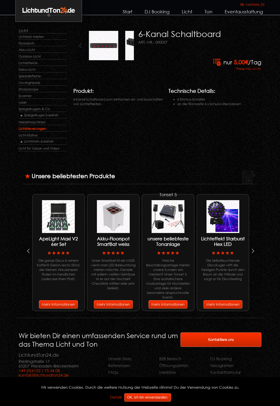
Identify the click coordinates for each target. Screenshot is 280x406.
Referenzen (119, 365)
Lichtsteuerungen (32, 128)
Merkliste (167, 372)
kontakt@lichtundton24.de (44, 375)
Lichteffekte (28, 63)
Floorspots (26, 43)
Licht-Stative (28, 135)
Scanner (25, 96)
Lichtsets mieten (31, 36)
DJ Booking (157, 11)
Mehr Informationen (58, 304)
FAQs (113, 372)
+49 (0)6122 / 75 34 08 (39, 370)
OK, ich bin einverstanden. (147, 397)
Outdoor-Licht (30, 56)
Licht (187, 11)
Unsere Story (119, 358)
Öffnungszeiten (173, 365)
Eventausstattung (244, 11)
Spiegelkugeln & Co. (35, 109)
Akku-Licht (27, 50)
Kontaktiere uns (221, 339)
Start (127, 11)
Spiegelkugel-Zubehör (41, 115)
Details (116, 397)
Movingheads (29, 82)
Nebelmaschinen (32, 122)
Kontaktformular (225, 372)
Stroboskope (28, 89)
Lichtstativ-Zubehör (39, 141)
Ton (208, 11)
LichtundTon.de (48, 10)
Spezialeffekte (30, 76)
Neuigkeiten (222, 365)
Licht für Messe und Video (39, 148)
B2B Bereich (170, 358)
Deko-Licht (27, 69)
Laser (23, 102)
